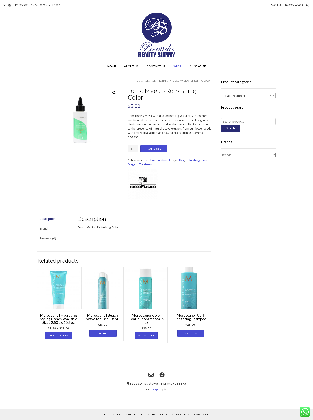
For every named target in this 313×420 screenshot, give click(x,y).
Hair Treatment (160, 80)
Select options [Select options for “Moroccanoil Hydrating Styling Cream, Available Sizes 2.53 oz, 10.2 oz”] (58, 335)
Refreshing (193, 160)
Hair (146, 80)
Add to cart (154, 148)
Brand (43, 228)
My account (183, 414)
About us (131, 66)
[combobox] (248, 95)
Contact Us (156, 66)
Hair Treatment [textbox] (247, 96)
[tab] (54, 219)
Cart (120, 414)
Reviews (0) (47, 238)
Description (47, 219)
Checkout (132, 414)
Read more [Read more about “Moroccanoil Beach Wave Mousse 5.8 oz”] (103, 333)
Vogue (156, 389)
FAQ (160, 414)
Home (111, 66)
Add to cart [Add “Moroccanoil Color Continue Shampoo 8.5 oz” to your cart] (146, 335)
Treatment (146, 164)
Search (230, 128)
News (197, 414)
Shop (177, 66)
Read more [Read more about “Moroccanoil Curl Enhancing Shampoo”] (191, 333)
